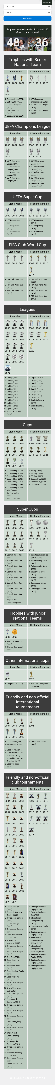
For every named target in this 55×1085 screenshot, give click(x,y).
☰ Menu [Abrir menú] (47, 2)
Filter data (27, 18)
